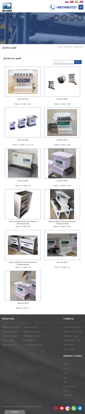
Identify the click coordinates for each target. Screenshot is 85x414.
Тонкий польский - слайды (72, 340)
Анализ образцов (69, 349)
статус (78, 62)
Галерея (66, 373)
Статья (66, 368)
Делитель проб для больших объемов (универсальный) (23, 223)
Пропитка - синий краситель (73, 331)
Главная (60, 47)
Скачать (66, 391)
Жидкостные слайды (70, 336)
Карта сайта (67, 395)
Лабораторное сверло (30, 327)
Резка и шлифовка (8, 340)
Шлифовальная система (10, 336)
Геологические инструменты (32, 345)
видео (65, 377)
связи (65, 382)
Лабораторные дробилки (31, 331)
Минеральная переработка (32, 336)
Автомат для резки (8, 345)
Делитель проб (22, 99)
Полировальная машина (10, 331)
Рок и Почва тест (29, 340)
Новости (66, 364)
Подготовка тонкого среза (10, 327)
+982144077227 (66, 7)
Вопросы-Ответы (69, 386)
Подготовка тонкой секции (72, 327)
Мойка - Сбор (68, 345)
